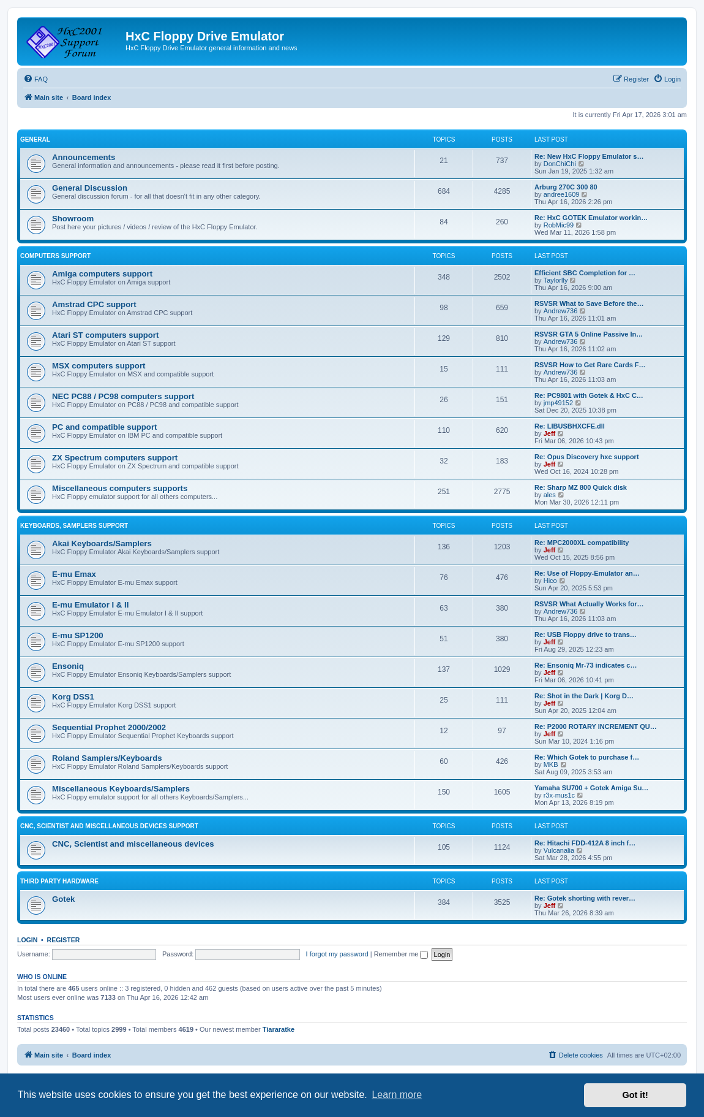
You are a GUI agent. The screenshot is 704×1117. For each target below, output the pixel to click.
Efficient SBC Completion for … (584, 272)
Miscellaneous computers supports (119, 488)
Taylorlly (556, 280)
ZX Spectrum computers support (115, 457)
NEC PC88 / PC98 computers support (123, 396)
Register (63, 940)
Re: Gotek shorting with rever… (584, 898)
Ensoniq (68, 666)
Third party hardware (59, 881)
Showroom (73, 218)
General (35, 139)
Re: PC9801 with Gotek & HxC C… (588, 395)
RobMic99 (559, 225)
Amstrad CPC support (94, 304)
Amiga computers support (102, 273)
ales (550, 494)
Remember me (401, 954)
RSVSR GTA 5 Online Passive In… (588, 334)
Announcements (83, 157)
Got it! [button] (635, 1095)
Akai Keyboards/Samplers (102, 543)
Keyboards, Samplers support (74, 525)
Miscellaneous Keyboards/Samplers (121, 788)
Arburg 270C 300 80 (565, 187)
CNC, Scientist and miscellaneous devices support (109, 826)
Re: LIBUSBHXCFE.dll (569, 426)
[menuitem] (35, 79)
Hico (550, 580)
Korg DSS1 (73, 696)
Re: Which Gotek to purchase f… (586, 757)
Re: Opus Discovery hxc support (586, 456)
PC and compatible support (104, 427)
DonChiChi (560, 163)
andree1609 (562, 194)
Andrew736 (561, 311)
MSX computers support (98, 365)
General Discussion (89, 188)
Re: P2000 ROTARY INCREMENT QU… (595, 726)
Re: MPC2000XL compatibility (581, 542)
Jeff (550, 433)
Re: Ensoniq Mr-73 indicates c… (585, 665)
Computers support (55, 256)
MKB (551, 764)
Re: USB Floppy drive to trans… (585, 634)
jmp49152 (558, 402)
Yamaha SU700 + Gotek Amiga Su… (591, 787)
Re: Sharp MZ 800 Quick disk (580, 487)
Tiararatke (278, 1029)
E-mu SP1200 (77, 635)
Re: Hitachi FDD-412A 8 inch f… (584, 843)
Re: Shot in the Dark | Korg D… (584, 696)
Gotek (63, 899)
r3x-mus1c (559, 795)
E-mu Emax (74, 574)
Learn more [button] (397, 1094)
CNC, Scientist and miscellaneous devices (133, 843)
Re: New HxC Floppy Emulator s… (588, 156)
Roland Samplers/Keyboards (107, 758)
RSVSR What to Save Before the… (588, 303)
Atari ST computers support (105, 335)
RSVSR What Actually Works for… (588, 604)
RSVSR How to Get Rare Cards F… (590, 364)
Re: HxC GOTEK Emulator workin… (591, 217)
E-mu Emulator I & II (90, 604)
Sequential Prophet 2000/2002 (109, 727)
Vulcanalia (559, 850)
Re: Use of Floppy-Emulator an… (587, 573)
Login (27, 940)
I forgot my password (337, 954)
